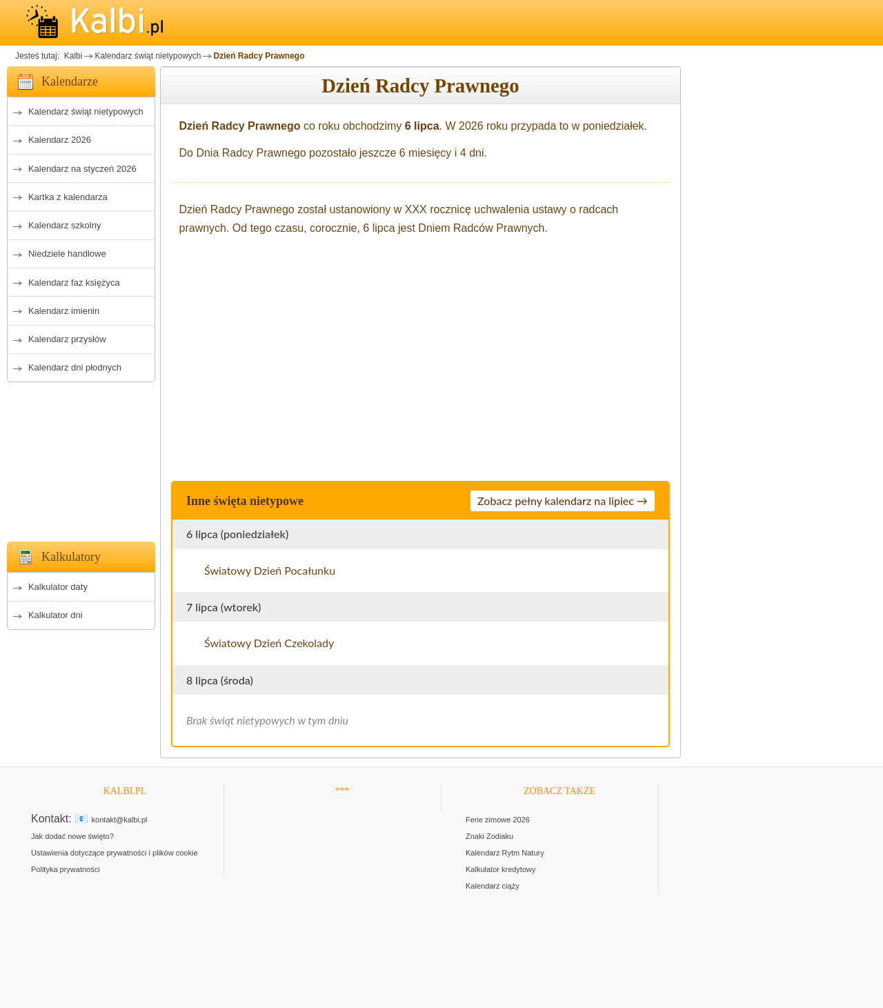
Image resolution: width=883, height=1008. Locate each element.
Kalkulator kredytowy (501, 869)
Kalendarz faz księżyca (74, 282)
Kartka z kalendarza (68, 197)
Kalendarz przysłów (67, 339)
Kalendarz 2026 (59, 140)
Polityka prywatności (65, 869)
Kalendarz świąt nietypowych (148, 56)
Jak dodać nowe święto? (72, 836)
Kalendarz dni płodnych (74, 367)
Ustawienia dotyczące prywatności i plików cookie (114, 853)
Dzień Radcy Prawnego (258, 56)
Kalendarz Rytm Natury (505, 853)
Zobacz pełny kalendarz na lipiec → (562, 500)
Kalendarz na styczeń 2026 (82, 169)
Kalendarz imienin (63, 311)
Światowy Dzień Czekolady (269, 642)
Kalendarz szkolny (64, 225)
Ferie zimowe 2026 (498, 820)
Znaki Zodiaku (489, 836)
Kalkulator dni (55, 615)
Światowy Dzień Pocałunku (269, 570)
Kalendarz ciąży (492, 886)
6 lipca (422, 126)
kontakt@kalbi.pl (120, 820)
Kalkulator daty (58, 587)
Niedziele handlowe (67, 253)
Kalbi (71, 56)
